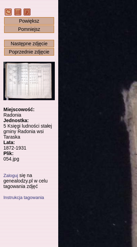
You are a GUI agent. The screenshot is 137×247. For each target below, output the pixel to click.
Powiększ (29, 21)
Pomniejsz (29, 29)
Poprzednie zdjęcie (29, 52)
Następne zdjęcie (29, 43)
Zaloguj (10, 175)
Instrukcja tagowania (23, 197)
